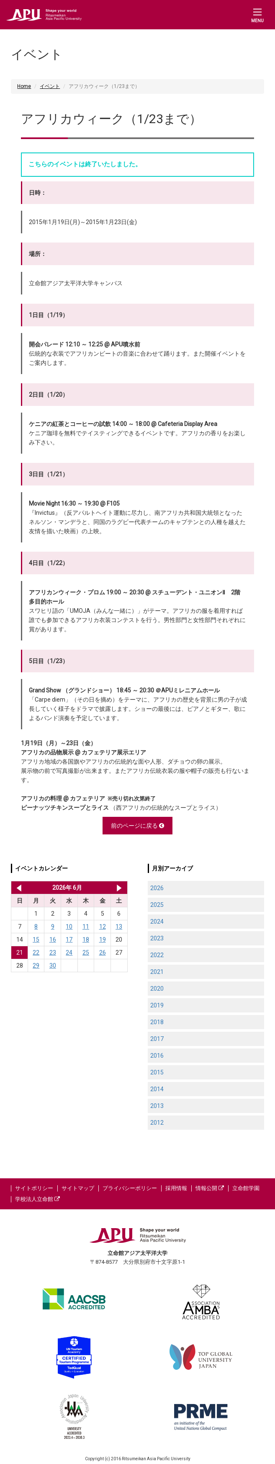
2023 (157, 938)
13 (119, 926)
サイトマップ (78, 1188)
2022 (157, 955)
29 (36, 965)
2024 (157, 921)
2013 (157, 1106)
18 (85, 939)
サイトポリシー (34, 1188)
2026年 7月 (119, 887)
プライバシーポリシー (130, 1188)
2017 (157, 1038)
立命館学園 (246, 1188)
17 (69, 939)
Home (24, 86)
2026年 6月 (67, 887)
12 (102, 926)
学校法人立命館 (37, 1199)
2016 (157, 1055)
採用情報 (176, 1188)
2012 (157, 1122)
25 (85, 952)
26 (102, 952)
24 (69, 952)
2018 (157, 1022)
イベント (50, 86)
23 (52, 952)
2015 (157, 1072)
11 (85, 926)
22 (36, 952)
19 (102, 939)
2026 (157, 888)
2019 (157, 1005)
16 (52, 939)
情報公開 (209, 1188)
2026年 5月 (17, 887)
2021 (157, 971)
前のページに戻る (137, 825)
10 (69, 926)
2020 (157, 988)
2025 (157, 904)
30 (52, 965)
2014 (157, 1089)
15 (36, 939)
